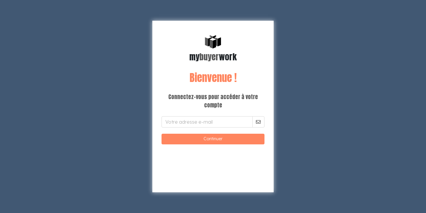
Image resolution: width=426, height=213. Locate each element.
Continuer (213, 138)
